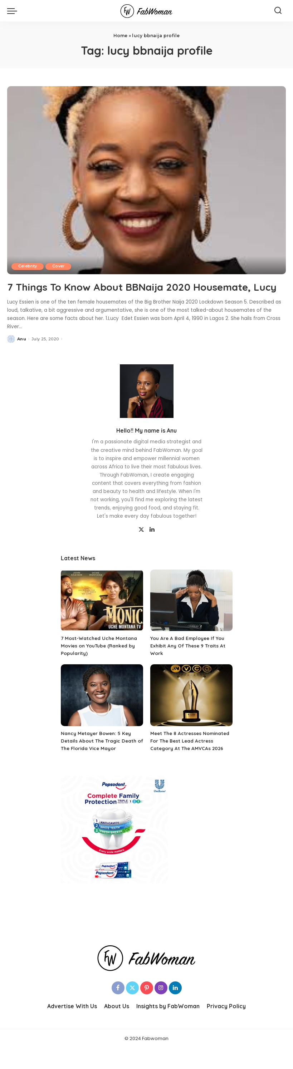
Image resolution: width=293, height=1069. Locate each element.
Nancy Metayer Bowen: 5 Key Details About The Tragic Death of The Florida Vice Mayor (100, 754)
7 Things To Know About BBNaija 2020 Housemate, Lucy (144, 293)
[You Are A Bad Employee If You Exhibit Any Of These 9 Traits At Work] (191, 614)
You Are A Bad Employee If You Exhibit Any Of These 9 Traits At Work (189, 659)
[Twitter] (141, 543)
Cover (60, 266)
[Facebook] (118, 1009)
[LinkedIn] (152, 543)
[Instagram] (161, 1009)
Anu (21, 352)
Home (120, 35)
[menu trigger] (14, 10)
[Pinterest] (146, 1009)
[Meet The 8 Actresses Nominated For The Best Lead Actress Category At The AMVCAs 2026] (191, 709)
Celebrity (28, 266)
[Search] (278, 10)
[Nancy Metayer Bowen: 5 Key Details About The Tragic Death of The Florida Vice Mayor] (102, 709)
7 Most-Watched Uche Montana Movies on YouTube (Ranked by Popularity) (100, 659)
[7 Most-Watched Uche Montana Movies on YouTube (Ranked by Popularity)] (102, 614)
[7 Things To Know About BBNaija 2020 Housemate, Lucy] (146, 180)
